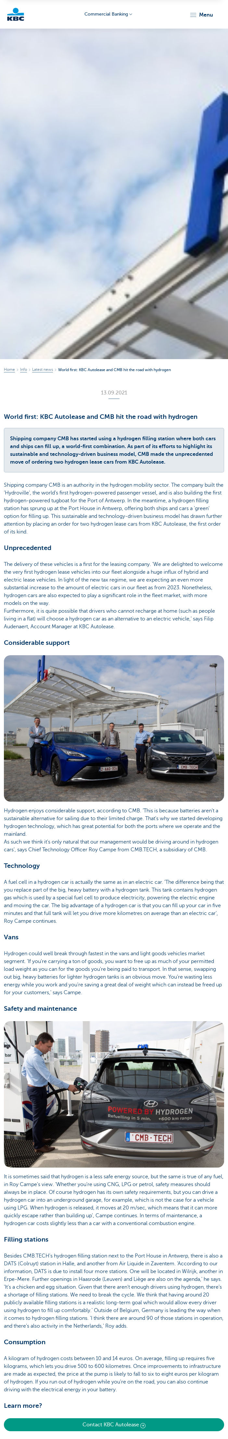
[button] (201, 15)
